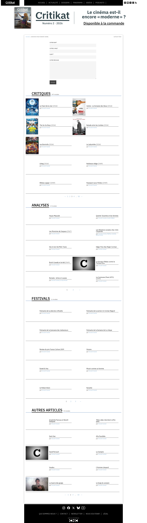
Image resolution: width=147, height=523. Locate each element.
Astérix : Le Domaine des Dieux (99, 106)
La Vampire (100, 452)
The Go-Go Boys (48, 125)
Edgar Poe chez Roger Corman (106, 247)
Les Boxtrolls (47, 144)
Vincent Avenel (46, 108)
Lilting (44, 164)
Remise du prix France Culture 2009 (52, 349)
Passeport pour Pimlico (96, 183)
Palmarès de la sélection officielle (51, 311)
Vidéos (89, 3)
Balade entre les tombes (97, 125)
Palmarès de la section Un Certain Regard (100, 311)
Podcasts (100, 3)
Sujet (52, 54)
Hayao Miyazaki (54, 216)
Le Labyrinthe (93, 144)
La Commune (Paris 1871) (105, 278)
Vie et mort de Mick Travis (58, 247)
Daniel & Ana (44, 369)
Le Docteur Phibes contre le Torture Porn (105, 262)
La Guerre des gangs (56, 483)
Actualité (53, 3)
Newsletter (76, 514)
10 (78, 495)
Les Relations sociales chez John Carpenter (107, 230)
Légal (105, 514)
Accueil (41, 3)
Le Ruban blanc (45, 388)
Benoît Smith (99, 235)
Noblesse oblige (94, 164)
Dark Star (52, 436)
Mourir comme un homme (95, 369)
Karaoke (89, 388)
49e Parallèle (100, 436)
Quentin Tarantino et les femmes (107, 216)
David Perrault (54, 452)
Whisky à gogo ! (47, 183)
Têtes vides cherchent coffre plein (105, 420)
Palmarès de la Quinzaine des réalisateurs (54, 330)
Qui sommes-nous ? (48, 514)
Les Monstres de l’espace (60, 231)
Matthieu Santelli (111, 234)
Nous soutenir (93, 514)
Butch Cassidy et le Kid (59, 262)
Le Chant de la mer (48, 106)
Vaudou (51, 467)
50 (79, 196)
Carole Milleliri (111, 218)
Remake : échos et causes (58, 278)
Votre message (54, 60)
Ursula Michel (63, 280)
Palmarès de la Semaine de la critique (99, 330)
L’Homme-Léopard (102, 467)
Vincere (89, 349)
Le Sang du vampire (102, 483)
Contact (64, 514)
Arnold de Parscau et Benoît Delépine (58, 420)
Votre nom (53, 42)
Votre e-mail (54, 48)
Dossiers (65, 3)
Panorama (77, 3)
